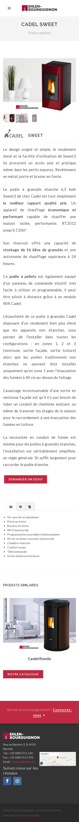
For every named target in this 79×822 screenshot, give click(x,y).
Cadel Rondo (39, 659)
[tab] (11, 506)
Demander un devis (26, 479)
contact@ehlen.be (23, 761)
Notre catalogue (23, 674)
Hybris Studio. (31, 815)
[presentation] (11, 507)
